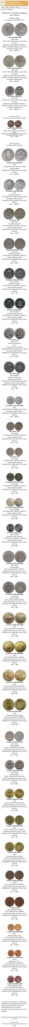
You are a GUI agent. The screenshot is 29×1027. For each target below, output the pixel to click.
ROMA (3, 7)
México (17, 7)
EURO (7, 7)
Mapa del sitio (14, 1022)
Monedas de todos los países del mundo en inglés (14, 1024)
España (12, 7)
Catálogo (3, 9)
